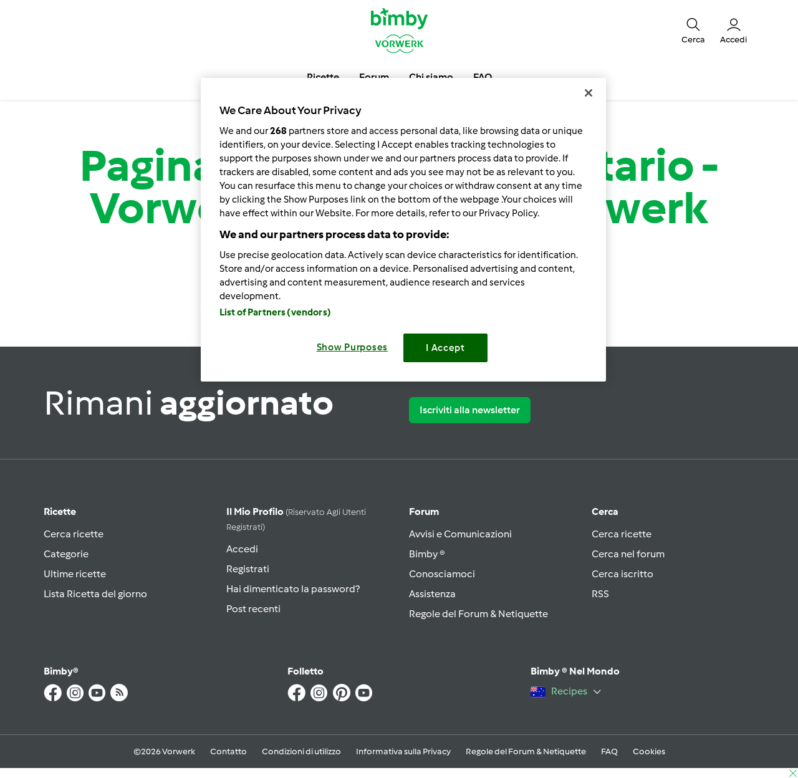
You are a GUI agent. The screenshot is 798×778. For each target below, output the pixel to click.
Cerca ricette (73, 534)
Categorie (66, 554)
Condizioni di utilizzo (301, 751)
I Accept (445, 347)
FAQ (609, 751)
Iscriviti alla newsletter (470, 410)
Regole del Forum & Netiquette (478, 614)
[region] (403, 230)
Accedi (242, 549)
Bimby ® (427, 554)
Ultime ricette (75, 574)
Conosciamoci (442, 574)
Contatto (228, 751)
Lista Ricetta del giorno (95, 594)
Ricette (60, 511)
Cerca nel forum (628, 554)
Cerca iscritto (622, 574)
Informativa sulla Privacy (403, 751)
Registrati (247, 569)
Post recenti (253, 609)
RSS (600, 594)
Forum (424, 511)
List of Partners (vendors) (275, 312)
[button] (693, 30)
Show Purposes (352, 347)
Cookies (649, 751)
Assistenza (432, 594)
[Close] (588, 93)
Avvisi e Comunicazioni (460, 534)
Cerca (605, 511)
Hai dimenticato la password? (293, 589)
